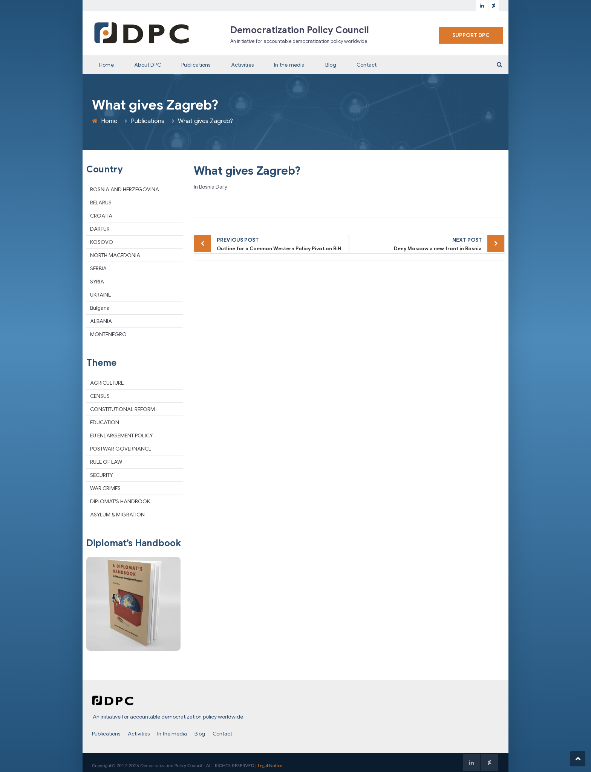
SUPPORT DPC (471, 35)
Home (106, 64)
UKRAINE (100, 294)
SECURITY (101, 475)
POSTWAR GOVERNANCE (120, 448)
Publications (195, 64)
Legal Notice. (270, 765)
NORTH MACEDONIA (115, 255)
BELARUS (101, 202)
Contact (367, 64)
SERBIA (98, 268)
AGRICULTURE (107, 382)
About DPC (147, 64)
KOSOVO (101, 242)
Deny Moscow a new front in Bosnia (417, 243)
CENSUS (100, 396)
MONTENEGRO (108, 334)
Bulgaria (100, 308)
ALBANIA (101, 321)
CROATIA (101, 215)
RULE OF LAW (106, 461)
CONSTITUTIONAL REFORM (122, 409)
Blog (330, 64)
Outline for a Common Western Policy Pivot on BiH (281, 243)
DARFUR (100, 228)
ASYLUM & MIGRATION (117, 514)
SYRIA (97, 281)
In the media (289, 64)
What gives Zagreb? (247, 171)
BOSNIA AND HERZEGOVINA (124, 189)
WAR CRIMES (105, 488)
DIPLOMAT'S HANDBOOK (120, 501)
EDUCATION (104, 422)
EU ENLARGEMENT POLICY (121, 435)
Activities (242, 64)
